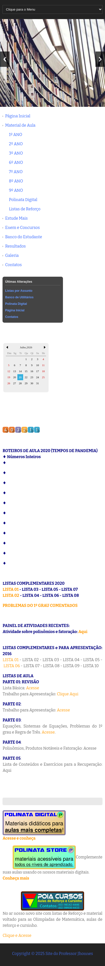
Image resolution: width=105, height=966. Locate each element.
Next (100, 59)
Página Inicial (17, 116)
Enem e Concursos (22, 227)
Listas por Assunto (18, 291)
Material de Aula (20, 125)
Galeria (12, 255)
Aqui (82, 631)
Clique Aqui (67, 694)
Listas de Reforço (24, 209)
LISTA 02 (11, 595)
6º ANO (16, 162)
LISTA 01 (10, 589)
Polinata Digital (23, 199)
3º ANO (16, 153)
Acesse (32, 688)
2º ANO (16, 143)
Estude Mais (16, 218)
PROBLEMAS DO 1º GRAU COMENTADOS (40, 605)
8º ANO (16, 181)
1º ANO (15, 134)
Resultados (15, 246)
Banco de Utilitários (19, 297)
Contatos (13, 264)
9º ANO (16, 190)
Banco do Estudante (23, 236)
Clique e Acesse (17, 935)
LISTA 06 (12, 665)
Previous (5, 59)
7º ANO (15, 171)
